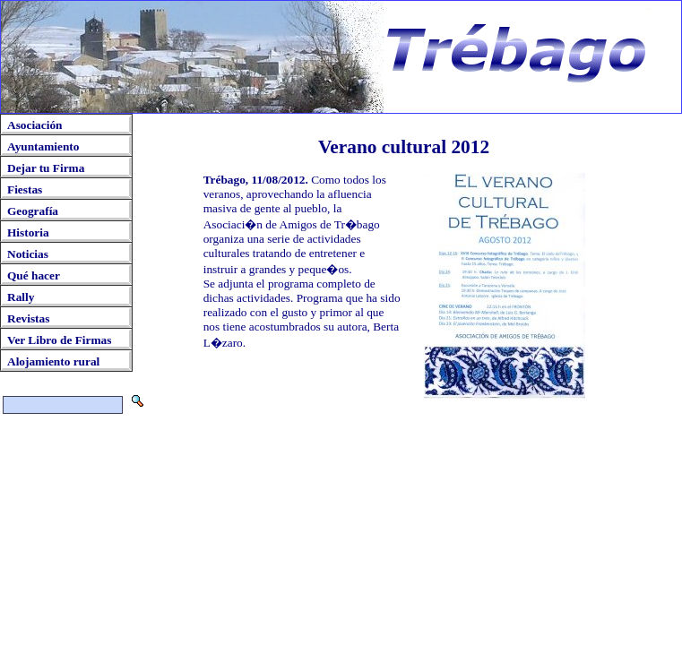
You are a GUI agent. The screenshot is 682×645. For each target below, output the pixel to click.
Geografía (32, 211)
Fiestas (24, 189)
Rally (20, 297)
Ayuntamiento (43, 146)
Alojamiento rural (53, 361)
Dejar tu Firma (45, 168)
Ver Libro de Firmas (59, 340)
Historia (28, 232)
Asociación (34, 125)
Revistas (28, 318)
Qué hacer (33, 275)
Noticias (27, 254)
